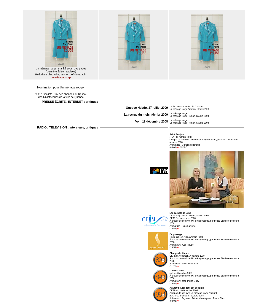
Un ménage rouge (60, 77)
